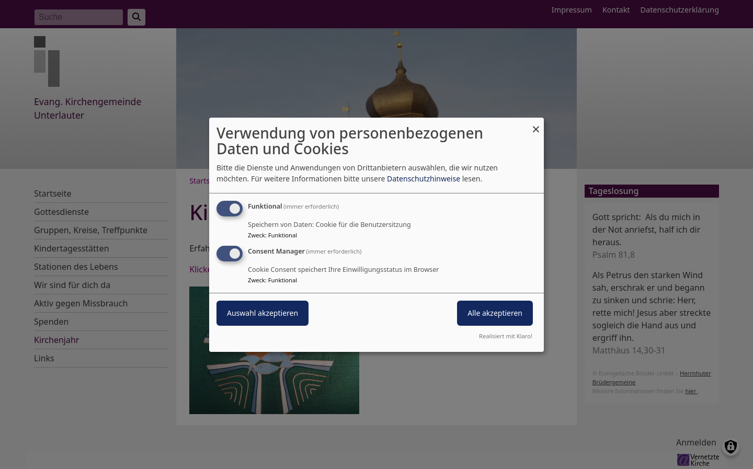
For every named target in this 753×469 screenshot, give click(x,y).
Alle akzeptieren (494, 313)
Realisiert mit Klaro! (505, 336)
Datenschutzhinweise (423, 179)
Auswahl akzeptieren (262, 313)
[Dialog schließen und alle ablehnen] (536, 123)
